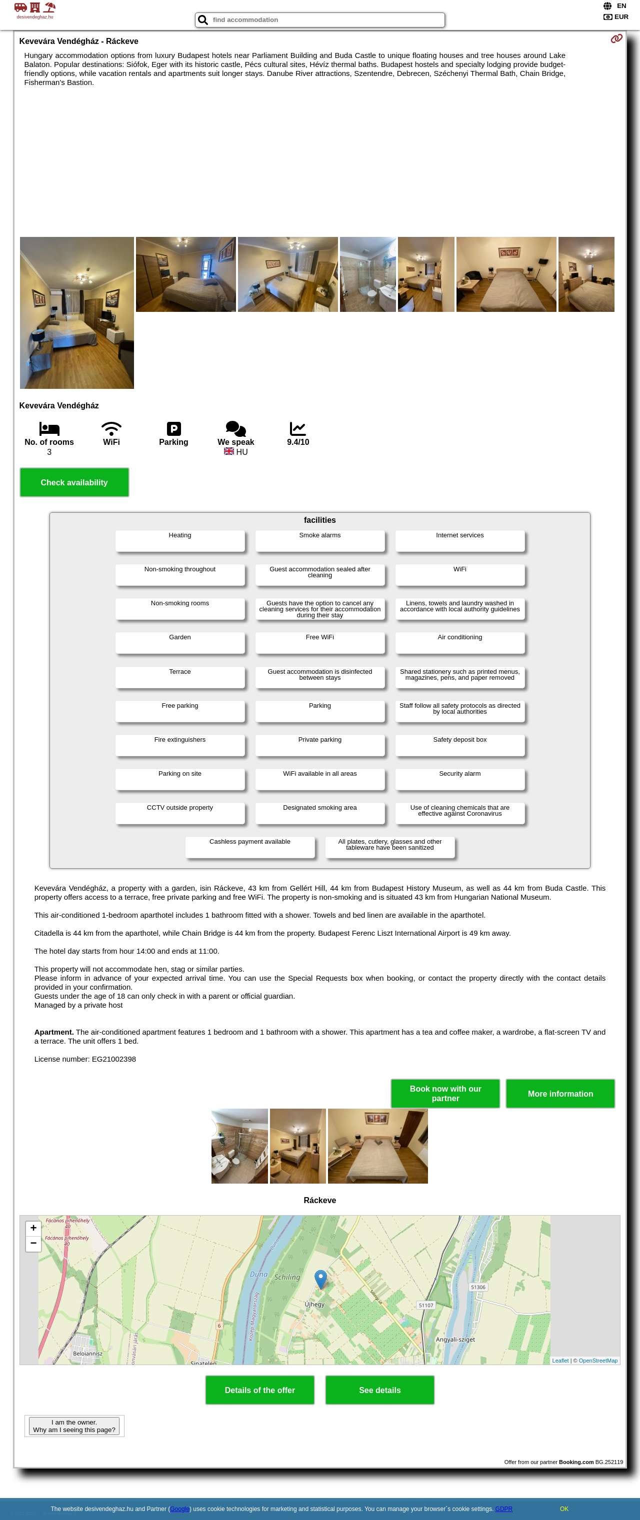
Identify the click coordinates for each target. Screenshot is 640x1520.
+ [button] (33, 1229)
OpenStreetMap (598, 1361)
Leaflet (560, 1361)
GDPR (504, 1509)
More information (561, 1094)
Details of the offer (260, 1390)
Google (180, 1509)
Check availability (74, 482)
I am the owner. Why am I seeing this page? (74, 1426)
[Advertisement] (320, 162)
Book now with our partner (446, 1094)
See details (380, 1390)
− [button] (33, 1244)
